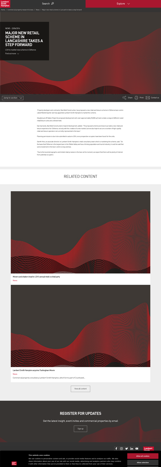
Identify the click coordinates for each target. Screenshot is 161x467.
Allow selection (143, 447)
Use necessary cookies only (143, 453)
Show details (114, 463)
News (38, 10)
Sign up (80, 429)
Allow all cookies (142, 440)
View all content (80, 389)
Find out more (12, 54)
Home (3, 10)
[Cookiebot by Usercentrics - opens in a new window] (14, 462)
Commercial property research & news (20, 10)
